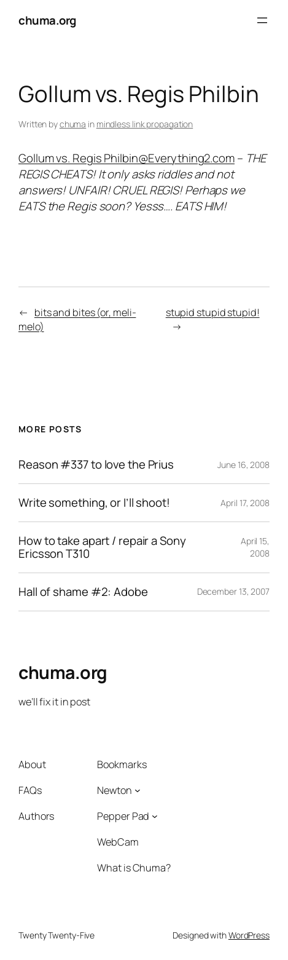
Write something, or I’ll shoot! (94, 502)
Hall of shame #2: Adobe (83, 591)
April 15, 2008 (255, 547)
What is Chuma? (134, 868)
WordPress (249, 935)
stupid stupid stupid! (213, 312)
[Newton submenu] (137, 790)
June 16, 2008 (243, 464)
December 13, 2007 (233, 591)
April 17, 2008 (245, 503)
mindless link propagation (144, 124)
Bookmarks (121, 764)
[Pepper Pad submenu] (155, 816)
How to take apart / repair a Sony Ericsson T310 (102, 547)
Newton (114, 790)
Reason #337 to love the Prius (96, 464)
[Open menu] (262, 20)
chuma (73, 124)
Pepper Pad (123, 816)
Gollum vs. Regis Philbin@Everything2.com (126, 158)
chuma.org (47, 20)
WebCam (117, 842)
